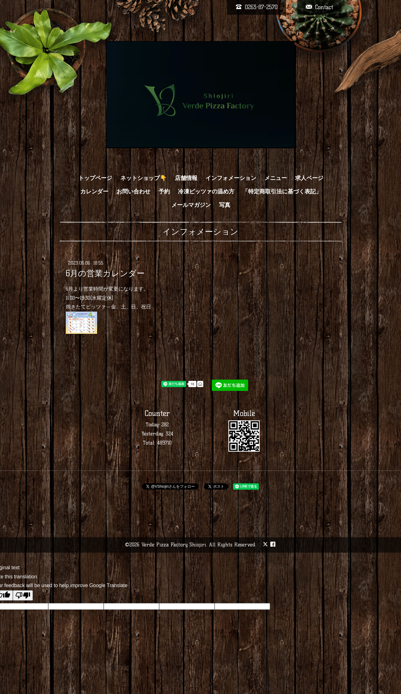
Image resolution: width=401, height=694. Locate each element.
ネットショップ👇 (143, 178)
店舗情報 (186, 178)
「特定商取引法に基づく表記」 (281, 191)
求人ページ (309, 178)
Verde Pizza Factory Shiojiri (173, 545)
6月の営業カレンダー (105, 273)
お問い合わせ (133, 191)
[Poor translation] (23, 595)
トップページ (95, 178)
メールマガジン (191, 205)
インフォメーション (231, 178)
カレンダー (94, 191)
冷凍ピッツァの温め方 (206, 191)
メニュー (275, 178)
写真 (224, 205)
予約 (164, 191)
